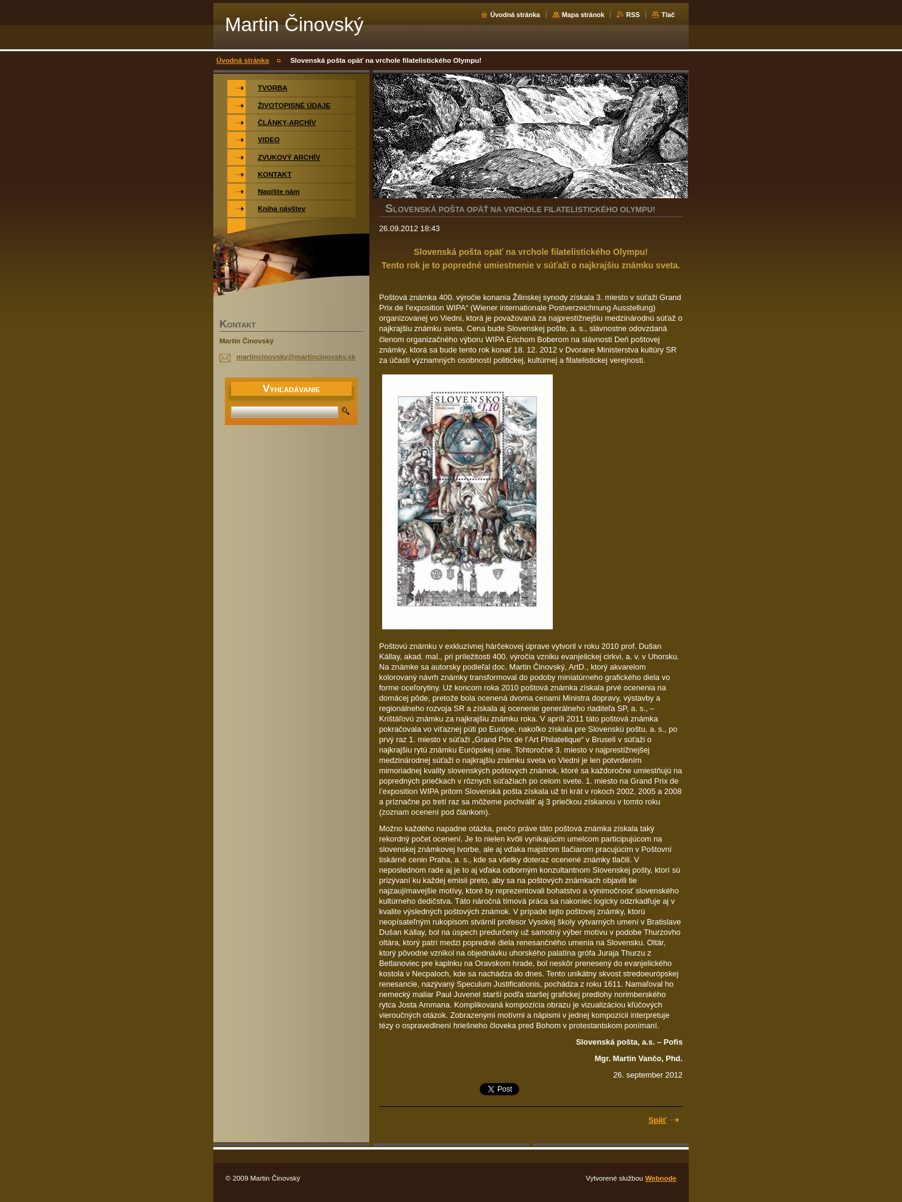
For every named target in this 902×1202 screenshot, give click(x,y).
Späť (657, 1120)
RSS (632, 14)
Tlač (668, 14)
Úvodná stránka (515, 14)
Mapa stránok (583, 14)
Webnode (660, 1178)
